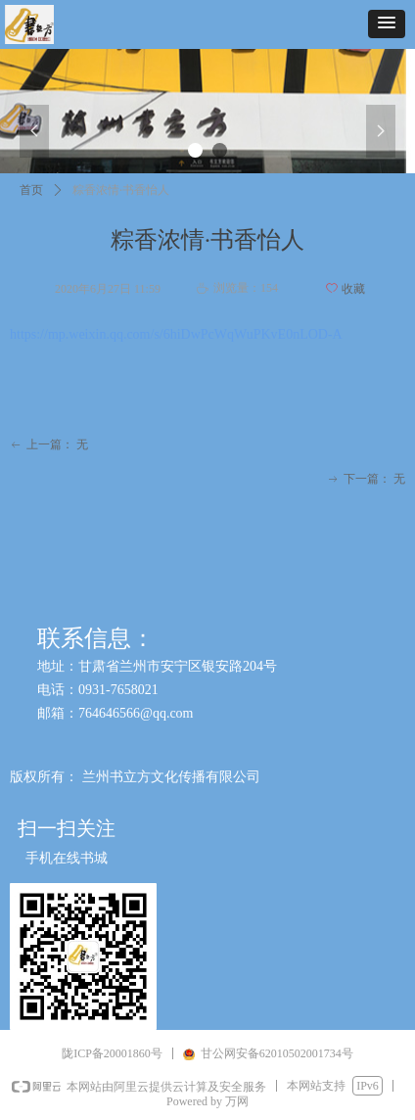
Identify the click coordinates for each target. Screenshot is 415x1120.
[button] (386, 24)
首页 (31, 190)
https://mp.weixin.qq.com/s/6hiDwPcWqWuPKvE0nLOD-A (176, 334)
